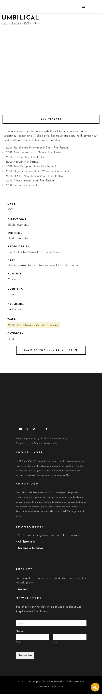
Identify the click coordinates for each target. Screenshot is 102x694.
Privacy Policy (22, 443)
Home (5, 23)
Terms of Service (42, 443)
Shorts (11, 339)
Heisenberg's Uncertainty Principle (38, 325)
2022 (26, 23)
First (18, 642)
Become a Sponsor (30, 548)
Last (55, 642)
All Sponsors (26, 541)
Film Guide (15, 23)
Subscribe (25, 655)
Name (20, 631)
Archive (23, 589)
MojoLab (59, 686)
